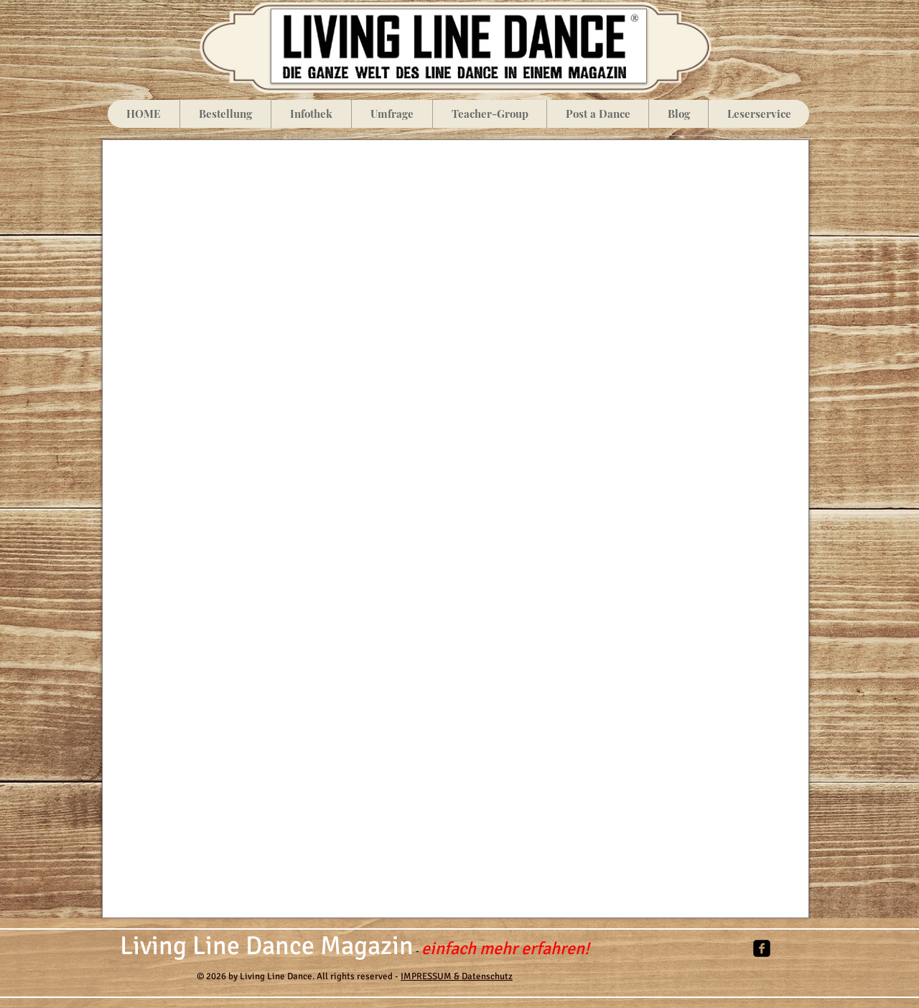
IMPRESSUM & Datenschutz (457, 976)
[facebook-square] (761, 948)
